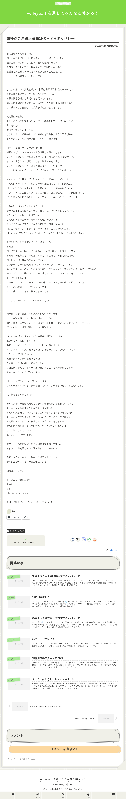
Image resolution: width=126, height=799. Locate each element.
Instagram (63, 790)
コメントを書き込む (64, 754)
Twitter (53, 790)
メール (73, 790)
